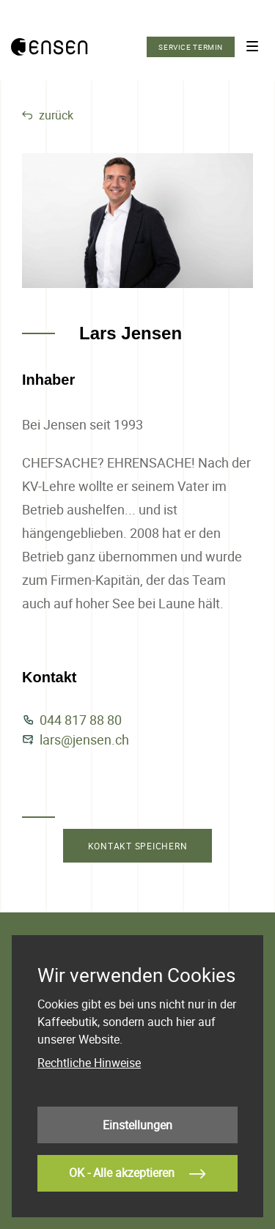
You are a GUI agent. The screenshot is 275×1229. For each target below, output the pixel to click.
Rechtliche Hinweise (89, 1063)
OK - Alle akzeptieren (137, 1174)
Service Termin (190, 47)
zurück (47, 115)
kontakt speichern (138, 846)
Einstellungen (137, 1125)
